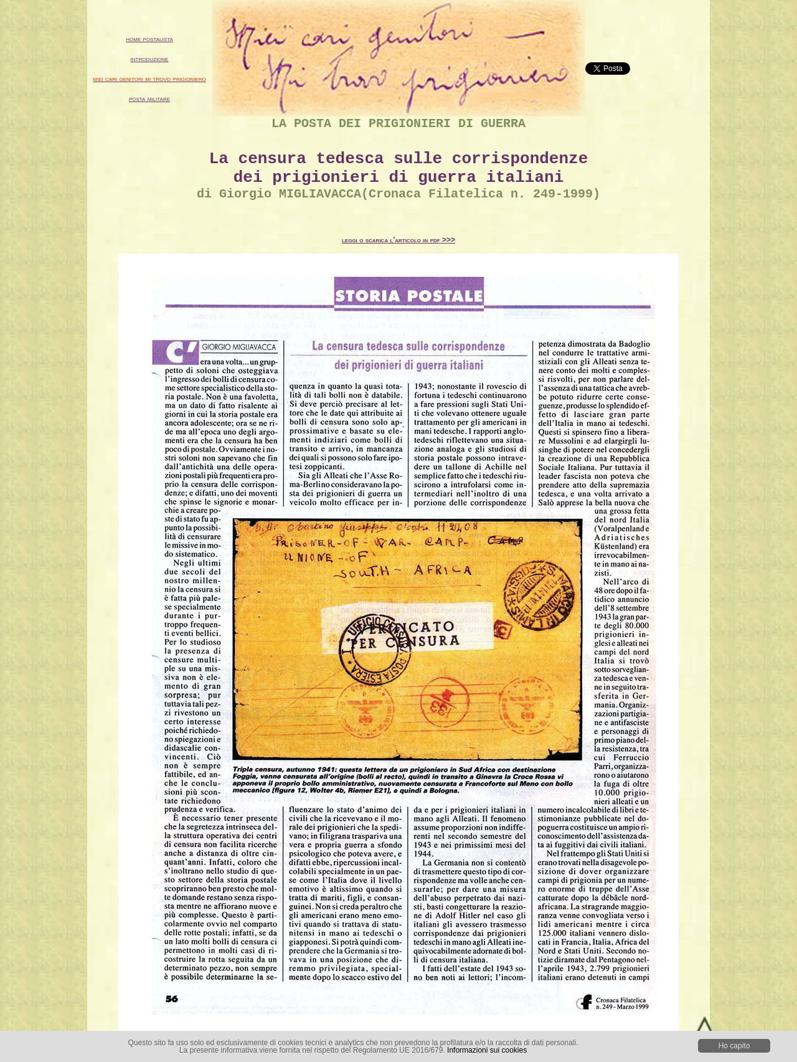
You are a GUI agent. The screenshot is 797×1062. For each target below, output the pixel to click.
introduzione (150, 58)
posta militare (149, 98)
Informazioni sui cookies (487, 1050)
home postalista (149, 38)
